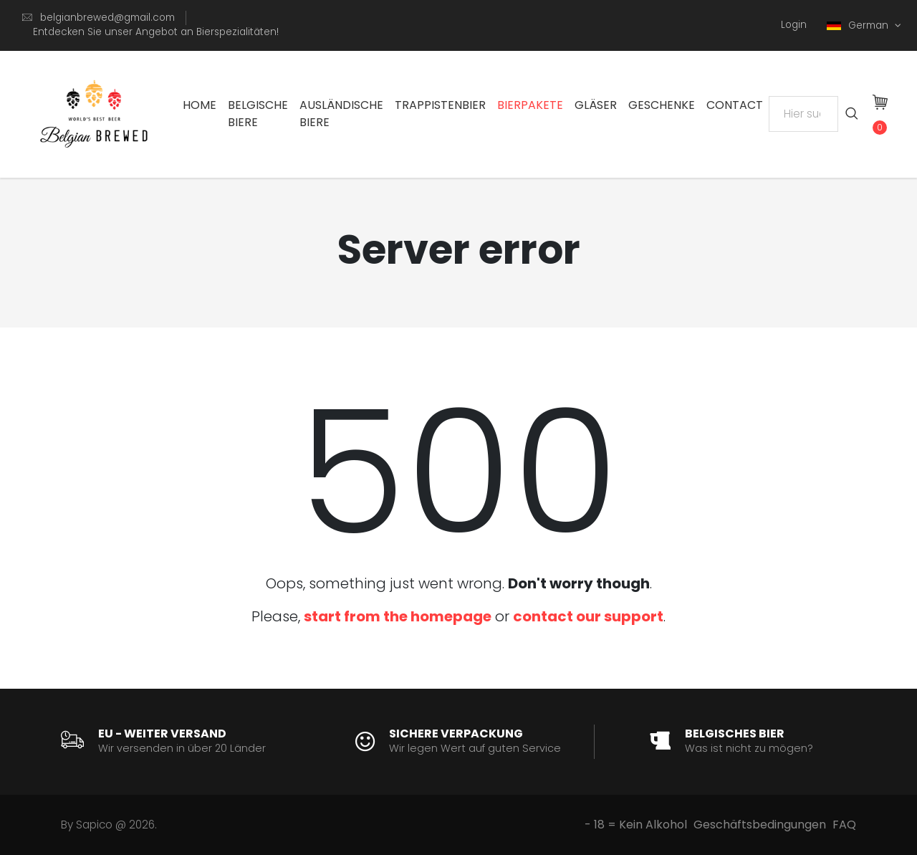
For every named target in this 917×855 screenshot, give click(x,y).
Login (794, 25)
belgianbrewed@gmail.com (107, 17)
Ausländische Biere (341, 113)
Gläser (596, 105)
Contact (734, 105)
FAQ (844, 824)
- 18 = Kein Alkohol (636, 824)
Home (199, 105)
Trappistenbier (440, 105)
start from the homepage (397, 616)
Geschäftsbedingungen (759, 824)
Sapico (94, 824)
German (859, 25)
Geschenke (661, 105)
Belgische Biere (258, 113)
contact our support (588, 616)
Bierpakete (530, 105)
